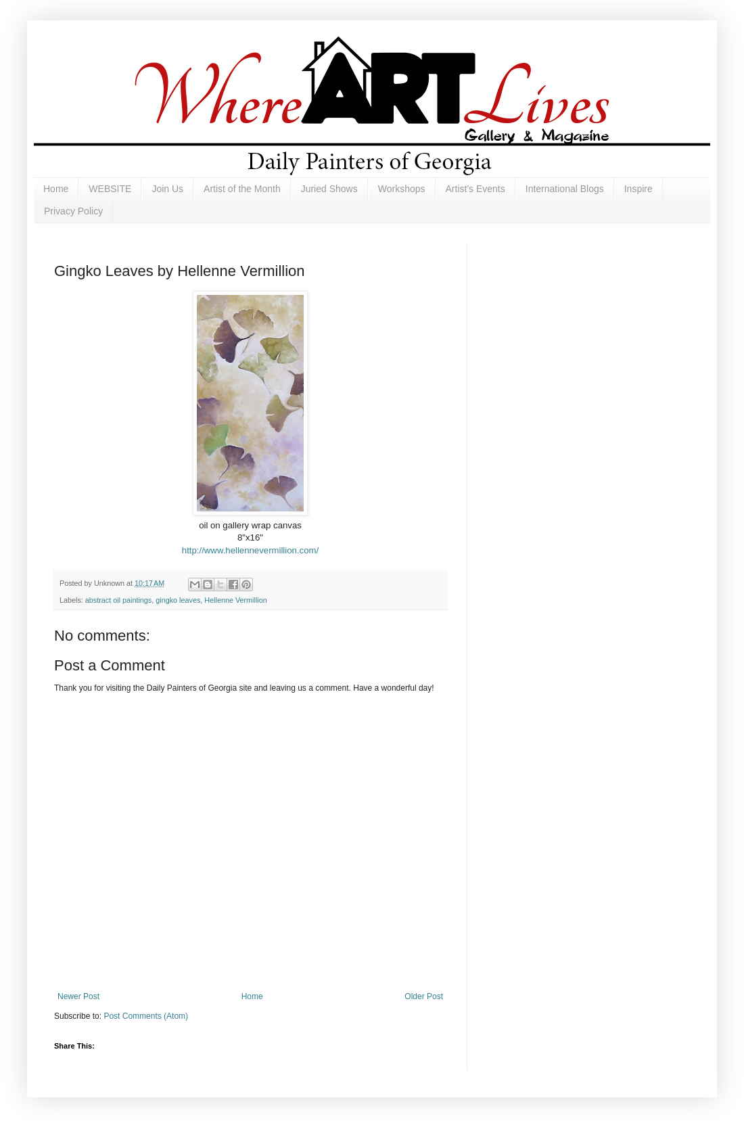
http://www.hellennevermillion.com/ (250, 550)
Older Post (423, 996)
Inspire (638, 188)
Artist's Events (475, 188)
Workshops (401, 188)
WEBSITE (110, 188)
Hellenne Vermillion (235, 600)
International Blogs (565, 188)
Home (55, 188)
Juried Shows (329, 188)
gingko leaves (178, 600)
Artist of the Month (242, 188)
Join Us (167, 188)
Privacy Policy (73, 211)
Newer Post (78, 996)
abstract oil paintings (118, 600)
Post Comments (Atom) (145, 1016)
